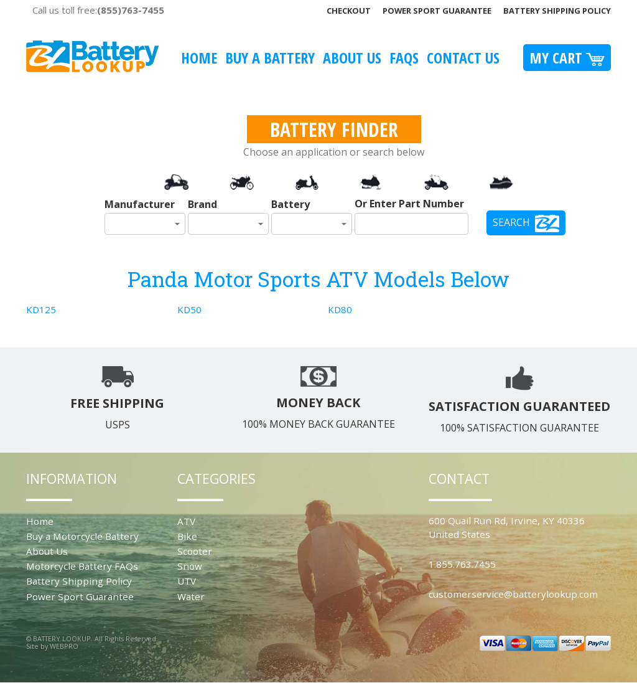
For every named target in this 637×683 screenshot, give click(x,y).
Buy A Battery (270, 57)
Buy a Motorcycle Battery (82, 536)
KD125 (41, 309)
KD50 (189, 309)
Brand (202, 204)
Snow (189, 566)
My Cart (567, 57)
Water (191, 596)
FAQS (404, 57)
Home (199, 57)
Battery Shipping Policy (557, 10)
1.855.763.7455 (462, 564)
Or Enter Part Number (409, 203)
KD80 (340, 309)
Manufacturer (140, 204)
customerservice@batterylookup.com (513, 594)
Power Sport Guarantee (437, 10)
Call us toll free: (98, 10)
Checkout (349, 10)
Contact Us (463, 57)
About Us (352, 57)
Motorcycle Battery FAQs (82, 566)
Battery (290, 204)
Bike (187, 536)
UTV (186, 581)
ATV (186, 521)
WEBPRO (64, 646)
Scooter (194, 551)
